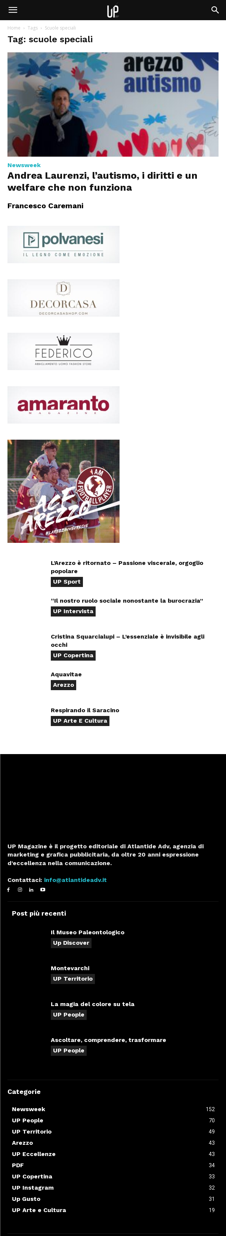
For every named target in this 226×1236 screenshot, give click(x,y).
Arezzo (63, 684)
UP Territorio (73, 978)
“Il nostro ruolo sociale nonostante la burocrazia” (127, 600)
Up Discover (71, 942)
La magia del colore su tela (92, 1004)
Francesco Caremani (45, 205)
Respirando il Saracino (85, 710)
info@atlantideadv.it (74, 879)
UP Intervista (73, 611)
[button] (13, 10)
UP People (68, 1014)
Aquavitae (66, 674)
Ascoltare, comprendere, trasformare (108, 1039)
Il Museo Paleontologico (87, 932)
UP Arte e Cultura (80, 720)
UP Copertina (73, 655)
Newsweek (24, 165)
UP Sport (67, 581)
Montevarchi (70, 968)
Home (14, 28)
